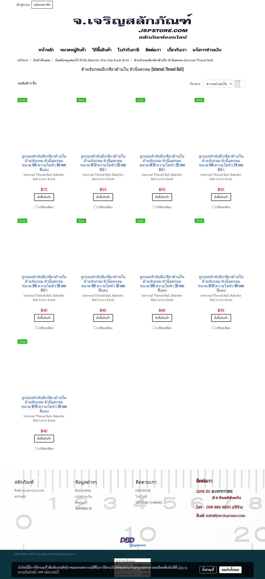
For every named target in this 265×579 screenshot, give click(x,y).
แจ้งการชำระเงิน (207, 50)
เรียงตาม (196, 84)
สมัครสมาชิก (42, 4)
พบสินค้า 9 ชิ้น (27, 83)
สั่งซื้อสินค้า (44, 197)
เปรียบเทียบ (45, 207)
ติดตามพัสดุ (83, 491)
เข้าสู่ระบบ (23, 4)
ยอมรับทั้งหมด (230, 570)
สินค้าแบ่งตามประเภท (29, 491)
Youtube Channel (149, 503)
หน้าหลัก (46, 50)
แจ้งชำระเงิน (83, 497)
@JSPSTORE (222, 491)
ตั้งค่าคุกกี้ (208, 570)
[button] (228, 50)
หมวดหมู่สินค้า (73, 50)
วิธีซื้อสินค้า (101, 50)
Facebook (143, 491)
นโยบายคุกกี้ (51, 572)
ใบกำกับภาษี (128, 50)
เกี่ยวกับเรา (176, 50)
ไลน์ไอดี (141, 497)
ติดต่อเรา (153, 50)
